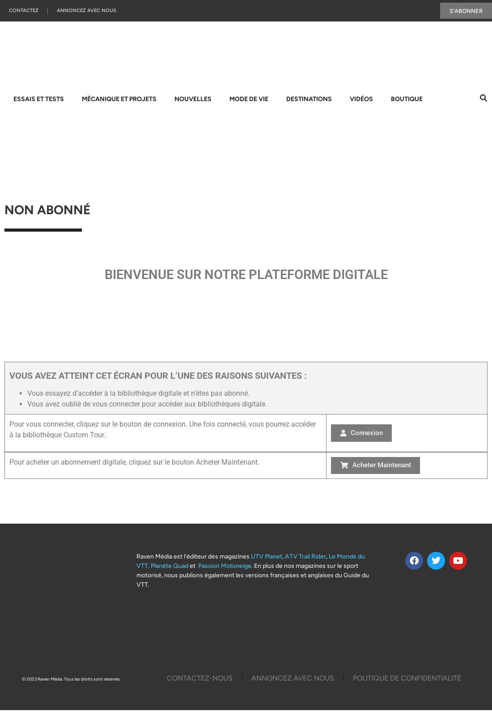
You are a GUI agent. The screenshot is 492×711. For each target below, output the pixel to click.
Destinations (309, 99)
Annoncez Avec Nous (86, 11)
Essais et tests (38, 99)
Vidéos (361, 99)
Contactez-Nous (200, 679)
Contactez (23, 11)
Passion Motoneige (224, 567)
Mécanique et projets (119, 99)
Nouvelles (193, 99)
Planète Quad (169, 567)
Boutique (407, 99)
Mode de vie (248, 99)
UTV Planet (266, 557)
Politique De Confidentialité (407, 679)
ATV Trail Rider (305, 557)
